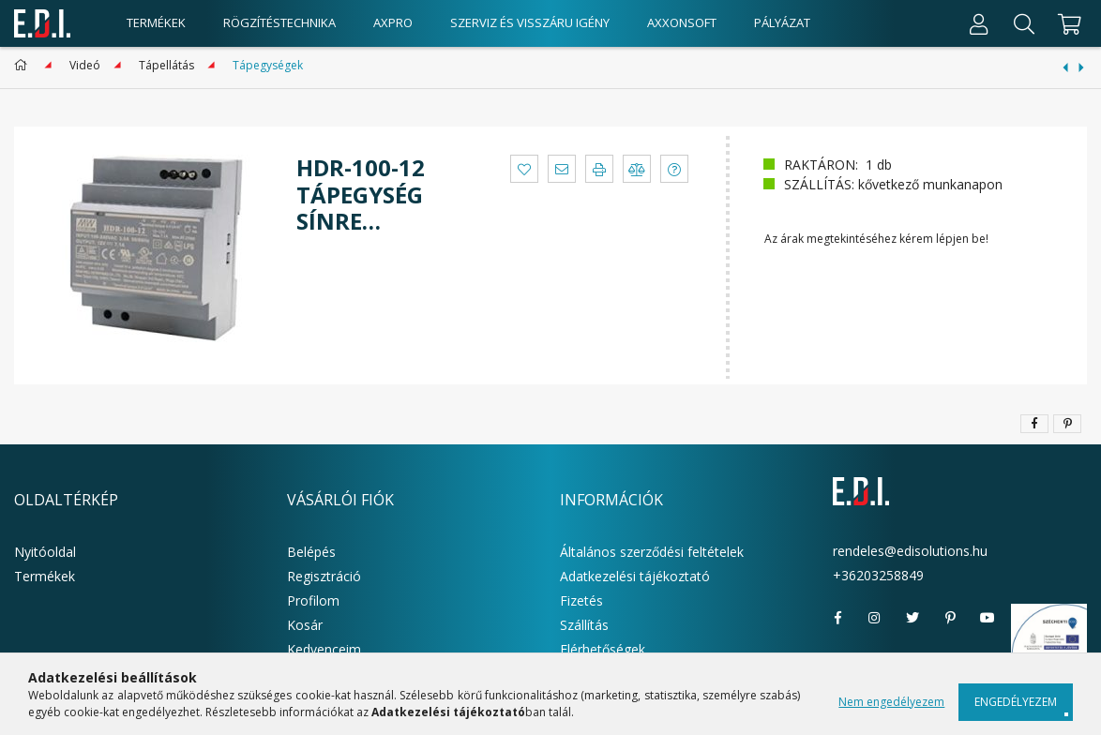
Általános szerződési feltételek (652, 552)
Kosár (305, 625)
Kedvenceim (324, 649)
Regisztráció (324, 576)
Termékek (44, 576)
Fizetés (581, 600)
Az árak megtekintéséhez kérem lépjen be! (876, 239)
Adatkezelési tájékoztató (635, 576)
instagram (875, 618)
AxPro (393, 22)
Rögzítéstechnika (279, 22)
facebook (837, 618)
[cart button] (1067, 23)
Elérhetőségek (602, 649)
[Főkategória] (24, 65)
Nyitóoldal (45, 552)
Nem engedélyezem (891, 702)
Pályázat (782, 22)
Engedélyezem (1015, 702)
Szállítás (584, 625)
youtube (987, 618)
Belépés (311, 552)
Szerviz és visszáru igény (530, 22)
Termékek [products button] (156, 22)
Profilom (313, 600)
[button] (524, 169)
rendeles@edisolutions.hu (910, 551)
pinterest (950, 618)
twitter (912, 618)
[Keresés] (1024, 23)
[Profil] (979, 23)
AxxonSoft (681, 22)
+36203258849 (878, 575)
